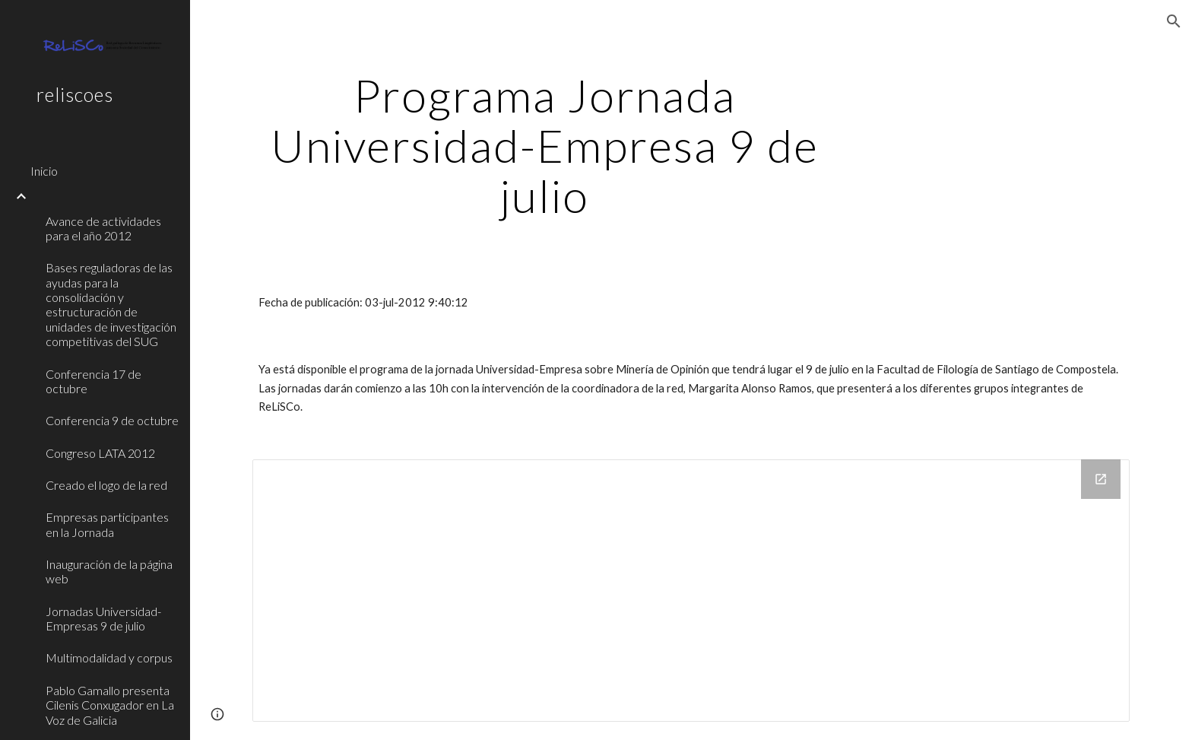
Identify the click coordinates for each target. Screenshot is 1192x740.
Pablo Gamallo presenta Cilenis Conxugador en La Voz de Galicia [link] (110, 705)
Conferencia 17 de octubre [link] (93, 381)
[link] (104, 196)
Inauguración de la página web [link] (109, 571)
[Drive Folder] (691, 590)
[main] (545, 145)
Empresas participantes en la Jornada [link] (107, 524)
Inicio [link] (44, 171)
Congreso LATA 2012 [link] (100, 453)
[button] (1174, 21)
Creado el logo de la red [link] (106, 485)
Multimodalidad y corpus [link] (109, 657)
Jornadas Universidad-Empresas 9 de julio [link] (103, 618)
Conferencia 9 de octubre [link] (112, 420)
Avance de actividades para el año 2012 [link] (103, 228)
